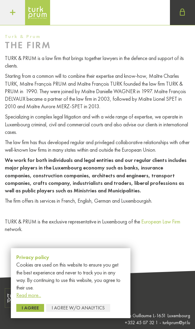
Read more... (28, 295)
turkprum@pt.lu (176, 322)
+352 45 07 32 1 (142, 322)
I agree (30, 308)
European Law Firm (160, 221)
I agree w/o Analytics (78, 308)
